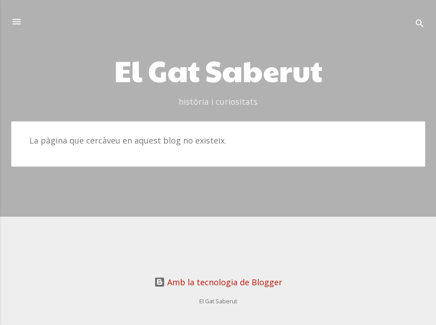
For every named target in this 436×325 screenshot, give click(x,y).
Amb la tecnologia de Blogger (218, 282)
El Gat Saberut (218, 70)
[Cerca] (419, 24)
